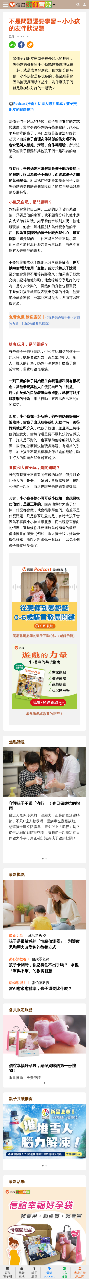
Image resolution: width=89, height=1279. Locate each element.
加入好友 (64, 1272)
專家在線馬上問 (80, 1272)
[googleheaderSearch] (78, 4)
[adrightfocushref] (44, 805)
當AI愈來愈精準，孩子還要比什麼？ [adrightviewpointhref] (40, 988)
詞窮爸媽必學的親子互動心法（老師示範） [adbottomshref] (44, 635)
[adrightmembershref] (44, 1036)
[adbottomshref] (44, 599)
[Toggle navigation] (5, 4)
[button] (54, 4)
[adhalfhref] (44, 320)
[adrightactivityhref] (44, 1241)
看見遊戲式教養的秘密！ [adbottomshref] (44, 713)
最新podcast (49, 1272)
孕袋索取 (22, 1272)
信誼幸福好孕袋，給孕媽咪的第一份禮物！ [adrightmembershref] (42, 1068)
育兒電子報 (7, 1272)
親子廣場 (34, 1272)
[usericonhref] (83, 4)
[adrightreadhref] (44, 1131)
